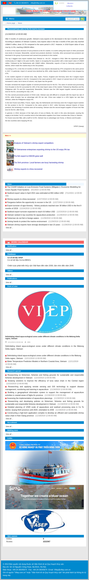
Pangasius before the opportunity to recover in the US (29, 202)
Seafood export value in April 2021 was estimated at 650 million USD (35, 193)
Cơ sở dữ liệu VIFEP (15, 258)
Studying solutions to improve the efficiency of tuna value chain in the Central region (46, 381)
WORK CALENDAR (17, 242)
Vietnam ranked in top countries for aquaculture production (31, 215)
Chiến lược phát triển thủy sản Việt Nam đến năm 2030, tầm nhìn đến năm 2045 (40, 266)
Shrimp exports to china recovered (21, 199)
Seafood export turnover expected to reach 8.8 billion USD (31, 212)
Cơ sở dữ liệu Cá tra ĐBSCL (19, 260)
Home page (11, 23)
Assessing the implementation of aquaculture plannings (29, 398)
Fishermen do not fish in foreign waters (23, 218)
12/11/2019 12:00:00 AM (14, 342)
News (20, 23)
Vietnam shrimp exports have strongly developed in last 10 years (33, 225)
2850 (27, 342)
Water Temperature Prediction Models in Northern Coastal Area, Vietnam (37, 361)
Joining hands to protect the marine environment (27, 221)
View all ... (9, 228)
